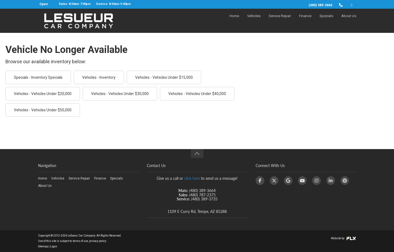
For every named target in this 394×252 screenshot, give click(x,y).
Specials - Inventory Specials (38, 77)
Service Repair (280, 21)
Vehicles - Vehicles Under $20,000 (43, 94)
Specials (326, 21)
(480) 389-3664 (320, 5)
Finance (305, 21)
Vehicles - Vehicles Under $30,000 (120, 94)
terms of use (80, 241)
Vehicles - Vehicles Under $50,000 (43, 110)
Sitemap (43, 246)
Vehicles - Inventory (99, 77)
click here (192, 178)
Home (234, 21)
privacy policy (97, 241)
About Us (348, 21)
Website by (343, 238)
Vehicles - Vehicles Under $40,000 (197, 94)
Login (53, 246)
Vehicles (253, 21)
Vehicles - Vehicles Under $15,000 (164, 77)
